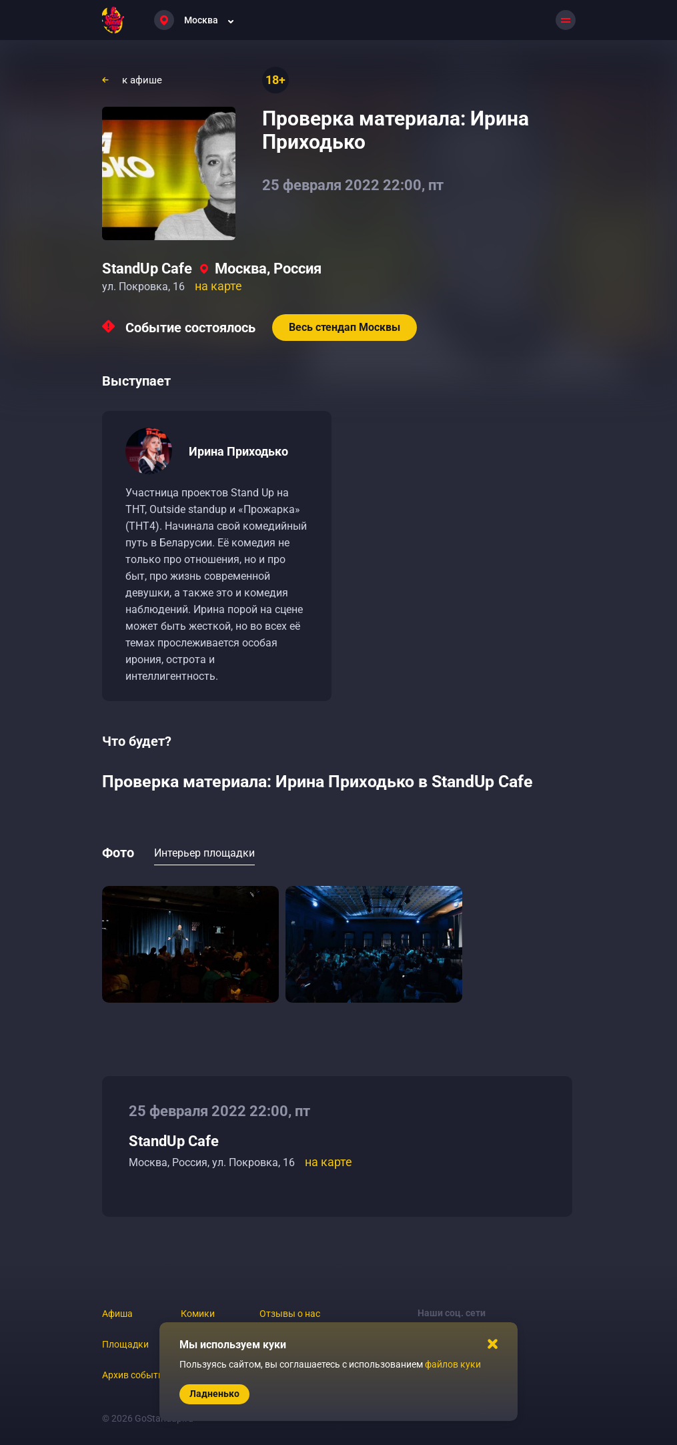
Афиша (117, 1313)
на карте (218, 286)
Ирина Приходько (238, 451)
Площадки (125, 1344)
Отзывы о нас (289, 1313)
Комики (198, 1313)
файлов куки (453, 1364)
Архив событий (135, 1375)
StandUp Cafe (147, 268)
